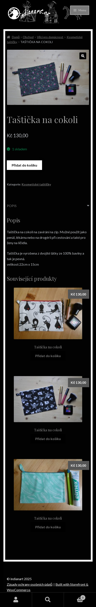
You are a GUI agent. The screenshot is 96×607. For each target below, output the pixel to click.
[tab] (48, 206)
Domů (16, 37)
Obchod (28, 37)
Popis (12, 206)
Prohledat (48, 600)
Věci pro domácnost (50, 37)
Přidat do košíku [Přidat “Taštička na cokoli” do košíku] (48, 356)
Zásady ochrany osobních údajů (29, 584)
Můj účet (16, 600)
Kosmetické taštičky (36, 184)
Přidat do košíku (24, 165)
